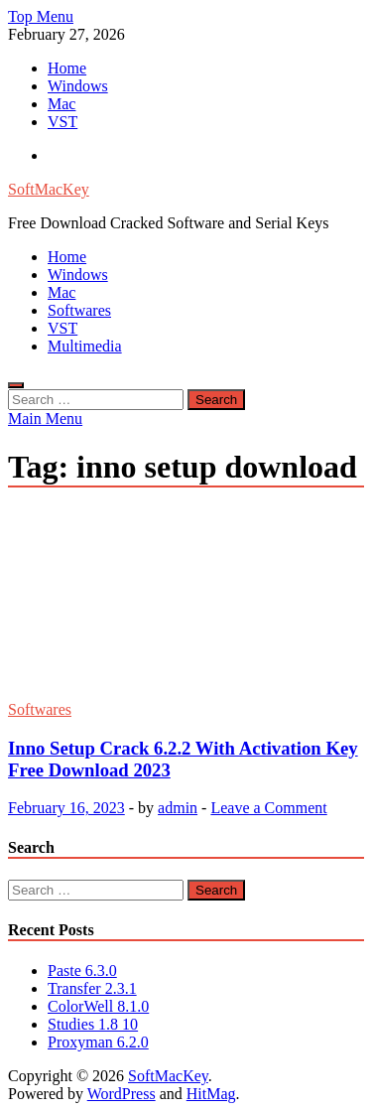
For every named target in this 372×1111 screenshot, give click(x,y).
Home (67, 68)
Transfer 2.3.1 (92, 988)
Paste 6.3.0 (82, 970)
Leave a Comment (268, 807)
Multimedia (85, 346)
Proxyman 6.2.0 (98, 1042)
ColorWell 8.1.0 (98, 1006)
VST (62, 121)
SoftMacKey (48, 189)
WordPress (121, 1093)
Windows (78, 85)
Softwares (79, 310)
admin (177, 807)
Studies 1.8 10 (93, 1024)
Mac (61, 103)
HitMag (211, 1093)
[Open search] (16, 385)
